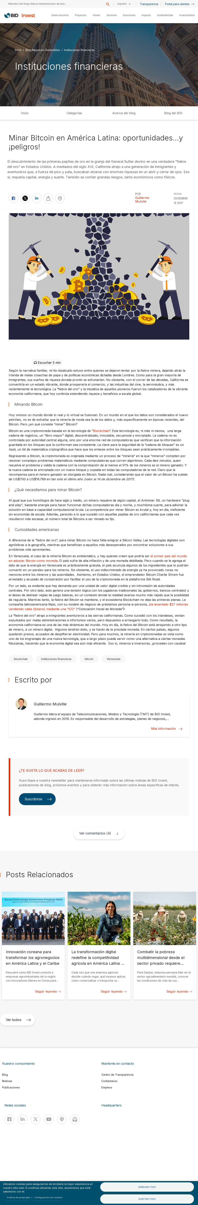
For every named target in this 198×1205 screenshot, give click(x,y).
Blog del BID (173, 113)
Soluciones (129, 15)
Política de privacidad (18, 1197)
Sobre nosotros (60, 15)
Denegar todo (147, 1187)
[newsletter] (75, 1119)
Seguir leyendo (48, 991)
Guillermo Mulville (142, 199)
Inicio (18, 50)
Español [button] (122, 3)
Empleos (106, 1087)
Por (138, 194)
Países (96, 15)
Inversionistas (187, 15)
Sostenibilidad (165, 15)
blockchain (21, 659)
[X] (35, 1119)
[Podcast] (62, 1119)
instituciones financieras (56, 659)
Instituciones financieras (79, 50)
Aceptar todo (147, 1199)
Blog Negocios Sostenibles (42, 50)
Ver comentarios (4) (95, 833)
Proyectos (81, 15)
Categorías (74, 113)
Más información (167, 729)
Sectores (111, 15)
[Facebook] (9, 1119)
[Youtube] (49, 1119)
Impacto (146, 15)
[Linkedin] (22, 1119)
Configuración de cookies (48, 1197)
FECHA (178, 193)
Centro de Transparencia (117, 1074)
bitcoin (89, 659)
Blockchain (101, 431)
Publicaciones (11, 1087)
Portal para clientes (179, 4)
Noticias (7, 1081)
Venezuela (113, 659)
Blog (5, 1074)
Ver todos (18, 1020)
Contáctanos (109, 1081)
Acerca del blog (123, 113)
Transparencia (149, 4)
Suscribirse (38, 799)
